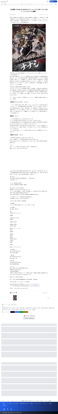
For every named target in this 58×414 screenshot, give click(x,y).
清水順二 (17, 309)
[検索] (48, 1)
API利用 (50, 403)
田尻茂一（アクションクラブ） (27, 309)
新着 (2, 4)
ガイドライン (45, 403)
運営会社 (3, 403)
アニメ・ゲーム (17, 4)
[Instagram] (4, 409)
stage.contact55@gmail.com (17, 274)
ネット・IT (38, 4)
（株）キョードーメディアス (43, 14)
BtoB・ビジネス (23, 4)
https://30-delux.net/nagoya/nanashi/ (21, 288)
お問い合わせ (4, 405)
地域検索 (5, 4)
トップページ (3, 400)
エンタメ (8, 4)
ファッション (43, 4)
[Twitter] (7, 409)
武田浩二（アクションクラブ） (6, 309)
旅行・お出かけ (29, 4)
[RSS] (11, 409)
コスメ (47, 4)
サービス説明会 (15, 403)
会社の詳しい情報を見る (29, 318)
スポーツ (12, 4)
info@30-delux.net (35, 284)
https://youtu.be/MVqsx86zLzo (22, 148)
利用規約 (31, 403)
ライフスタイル (51, 4)
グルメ (34, 4)
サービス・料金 (9, 403)
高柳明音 (34, 309)
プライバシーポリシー (37, 403)
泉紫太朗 (13, 309)
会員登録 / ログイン (53, 1)
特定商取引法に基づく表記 (24, 403)
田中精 (20, 309)
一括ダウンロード (45, 292)
